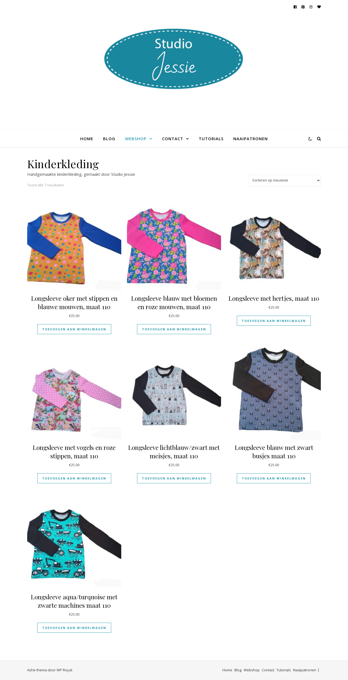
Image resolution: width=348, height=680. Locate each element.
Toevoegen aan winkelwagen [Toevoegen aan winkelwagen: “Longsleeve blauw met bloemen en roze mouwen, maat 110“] (174, 329)
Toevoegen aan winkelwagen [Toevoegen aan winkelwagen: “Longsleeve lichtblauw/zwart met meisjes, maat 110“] (174, 478)
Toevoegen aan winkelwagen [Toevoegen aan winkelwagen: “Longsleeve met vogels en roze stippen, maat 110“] (74, 478)
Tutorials (211, 138)
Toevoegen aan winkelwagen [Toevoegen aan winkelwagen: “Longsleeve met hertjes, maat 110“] (274, 321)
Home (86, 138)
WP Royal (64, 670)
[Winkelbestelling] (284, 180)
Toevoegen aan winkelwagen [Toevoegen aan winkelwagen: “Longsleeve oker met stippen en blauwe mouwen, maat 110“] (74, 329)
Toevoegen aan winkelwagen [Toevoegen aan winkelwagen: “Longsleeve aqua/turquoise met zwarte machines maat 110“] (74, 628)
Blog (109, 138)
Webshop (136, 138)
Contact (172, 138)
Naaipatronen (250, 138)
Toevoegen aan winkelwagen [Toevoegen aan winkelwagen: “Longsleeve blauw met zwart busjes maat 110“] (274, 478)
